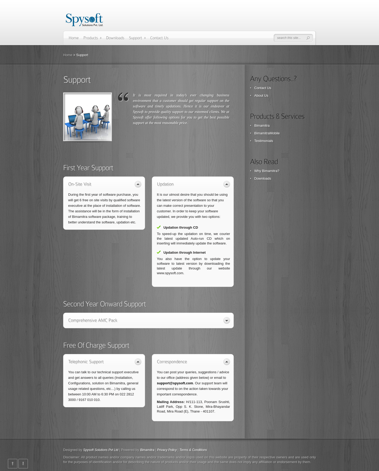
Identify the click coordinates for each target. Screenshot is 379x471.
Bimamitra (262, 125)
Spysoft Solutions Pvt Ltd (100, 450)
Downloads (262, 178)
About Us (261, 95)
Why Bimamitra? (266, 171)
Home (67, 55)
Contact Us (262, 88)
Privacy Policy (167, 450)
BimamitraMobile (267, 133)
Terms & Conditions (193, 450)
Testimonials (263, 141)
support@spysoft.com (175, 383)
